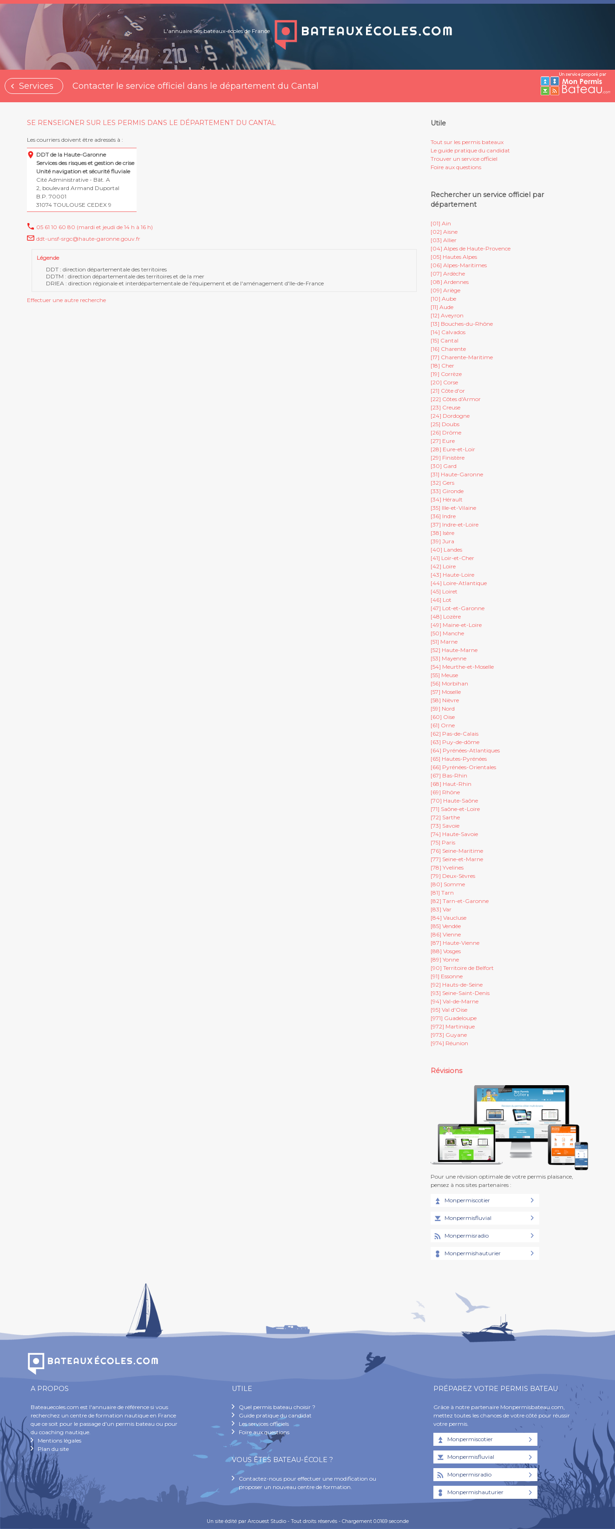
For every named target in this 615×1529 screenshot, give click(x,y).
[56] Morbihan (449, 683)
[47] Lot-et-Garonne (457, 608)
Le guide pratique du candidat (470, 150)
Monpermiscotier (461, 1201)
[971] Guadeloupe (454, 1018)
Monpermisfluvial (462, 1218)
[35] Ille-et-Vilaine (453, 507)
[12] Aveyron (447, 315)
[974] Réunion (449, 1043)
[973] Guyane (449, 1034)
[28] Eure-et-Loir (453, 449)
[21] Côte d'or (448, 390)
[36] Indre (443, 516)
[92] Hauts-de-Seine (457, 984)
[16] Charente (448, 348)
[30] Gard (444, 465)
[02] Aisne (444, 231)
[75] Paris (443, 842)
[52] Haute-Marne (454, 649)
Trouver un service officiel (464, 158)
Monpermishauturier (467, 1254)
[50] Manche (447, 633)
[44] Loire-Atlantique (459, 583)
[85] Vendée (446, 926)
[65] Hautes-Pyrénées (459, 758)
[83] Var (441, 909)
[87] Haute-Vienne (455, 942)
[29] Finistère (448, 457)
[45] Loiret (444, 591)
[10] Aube (443, 298)
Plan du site (53, 1448)
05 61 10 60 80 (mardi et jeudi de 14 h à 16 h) (94, 227)
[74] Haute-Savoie (454, 833)
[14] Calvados (448, 332)
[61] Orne (443, 725)
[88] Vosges (446, 951)
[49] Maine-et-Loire (456, 624)
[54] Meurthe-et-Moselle (462, 666)
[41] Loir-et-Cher (452, 557)
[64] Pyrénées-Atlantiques (465, 750)
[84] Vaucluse (448, 917)
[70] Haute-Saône (454, 800)
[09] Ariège (445, 290)
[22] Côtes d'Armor (456, 398)
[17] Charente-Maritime (462, 357)
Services (36, 86)
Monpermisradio (461, 1236)
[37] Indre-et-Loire (454, 524)
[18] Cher (442, 365)
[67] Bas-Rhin (449, 775)
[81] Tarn (442, 892)
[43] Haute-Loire (452, 574)
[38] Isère (442, 532)
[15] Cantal (444, 340)
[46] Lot (441, 599)
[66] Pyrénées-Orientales (463, 767)
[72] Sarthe (445, 817)
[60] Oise (443, 716)
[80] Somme (448, 884)
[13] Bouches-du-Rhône (462, 323)
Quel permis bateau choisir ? (277, 1407)
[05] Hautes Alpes (454, 256)
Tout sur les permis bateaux (467, 141)
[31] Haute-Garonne (457, 474)
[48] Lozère (446, 616)
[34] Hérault (447, 499)
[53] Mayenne (448, 658)
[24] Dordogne (450, 415)
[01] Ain (441, 223)
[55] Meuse (444, 675)
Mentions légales (59, 1440)
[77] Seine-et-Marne (457, 859)
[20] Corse (444, 382)
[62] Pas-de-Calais (454, 733)
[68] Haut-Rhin (451, 783)
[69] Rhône (445, 792)
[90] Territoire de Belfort (462, 967)
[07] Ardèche (448, 273)
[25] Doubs (445, 424)
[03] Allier (444, 240)
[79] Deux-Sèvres (453, 875)
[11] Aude (442, 306)
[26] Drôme (446, 432)
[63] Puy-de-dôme (455, 741)
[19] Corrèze (446, 373)
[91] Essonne (447, 976)
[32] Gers (442, 482)
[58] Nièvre (445, 700)
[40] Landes (446, 549)
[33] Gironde (447, 491)
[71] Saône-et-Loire (455, 808)
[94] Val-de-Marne (454, 1001)
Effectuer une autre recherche (66, 300)
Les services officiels (264, 1423)
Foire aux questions (456, 167)
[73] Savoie (445, 825)
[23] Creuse (445, 407)
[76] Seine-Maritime (457, 850)
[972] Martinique (453, 1026)
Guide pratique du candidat (275, 1415)
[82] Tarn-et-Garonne (460, 900)
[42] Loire (443, 566)
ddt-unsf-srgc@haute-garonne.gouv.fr (88, 238)
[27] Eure (443, 440)
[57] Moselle (446, 691)
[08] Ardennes (450, 281)
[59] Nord (443, 708)
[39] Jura (442, 541)
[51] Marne (444, 641)
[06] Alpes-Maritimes (459, 265)
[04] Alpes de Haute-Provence (470, 248)
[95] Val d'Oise (449, 1009)
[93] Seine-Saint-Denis (460, 992)
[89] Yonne (445, 959)
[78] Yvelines (447, 867)
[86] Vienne (446, 934)
